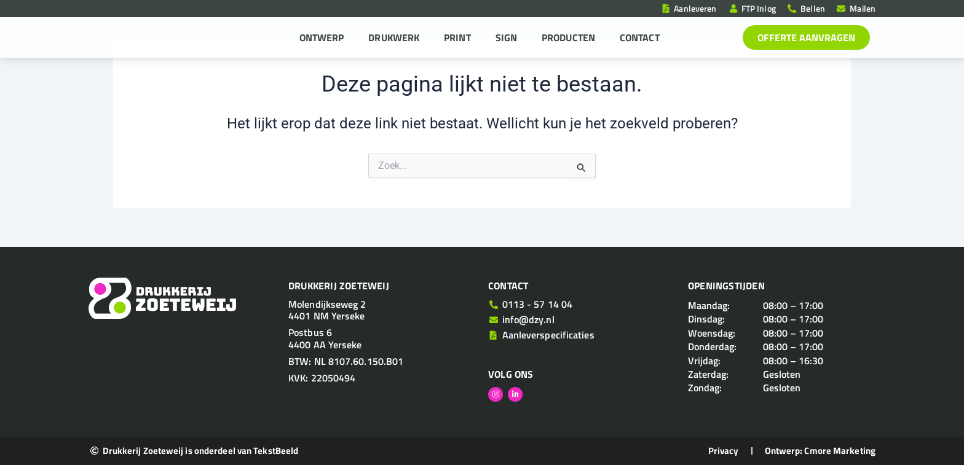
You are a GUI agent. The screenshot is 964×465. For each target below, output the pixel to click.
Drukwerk (393, 37)
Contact (640, 37)
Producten (568, 37)
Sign (506, 37)
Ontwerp (321, 37)
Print (457, 37)
